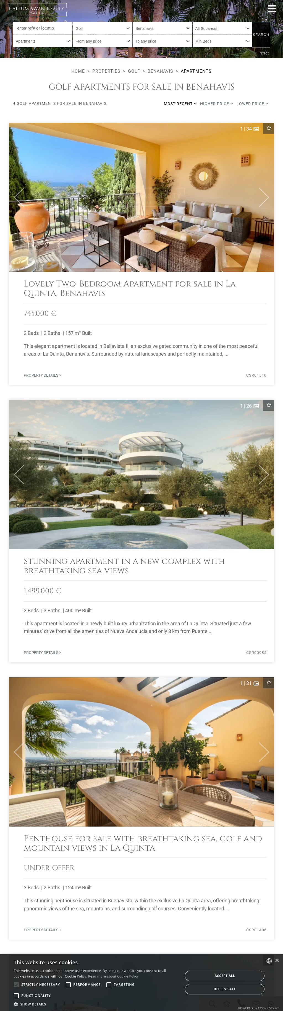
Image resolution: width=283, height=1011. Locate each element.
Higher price (216, 103)
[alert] (141, 982)
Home (78, 71)
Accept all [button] (224, 975)
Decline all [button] (225, 989)
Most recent (180, 103)
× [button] (277, 961)
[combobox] (102, 28)
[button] (17, 197)
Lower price (252, 103)
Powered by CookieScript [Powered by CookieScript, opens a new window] (258, 1008)
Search (261, 35)
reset (264, 53)
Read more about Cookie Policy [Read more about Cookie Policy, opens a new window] (113, 976)
